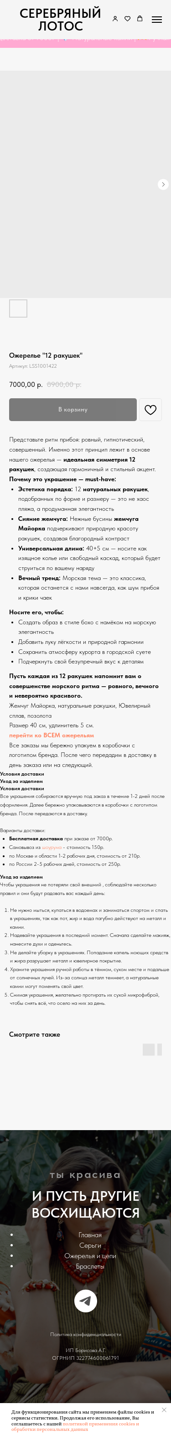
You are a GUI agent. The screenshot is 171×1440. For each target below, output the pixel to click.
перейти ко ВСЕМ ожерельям (51, 735)
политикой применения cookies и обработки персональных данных (75, 1427)
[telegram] (85, 1301)
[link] (115, 19)
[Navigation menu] (157, 19)
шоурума (52, 847)
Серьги (90, 1245)
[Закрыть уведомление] (164, 1409)
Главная (90, 1234)
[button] (127, 19)
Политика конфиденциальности (85, 1334)
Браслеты (90, 1266)
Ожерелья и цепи (90, 1255)
